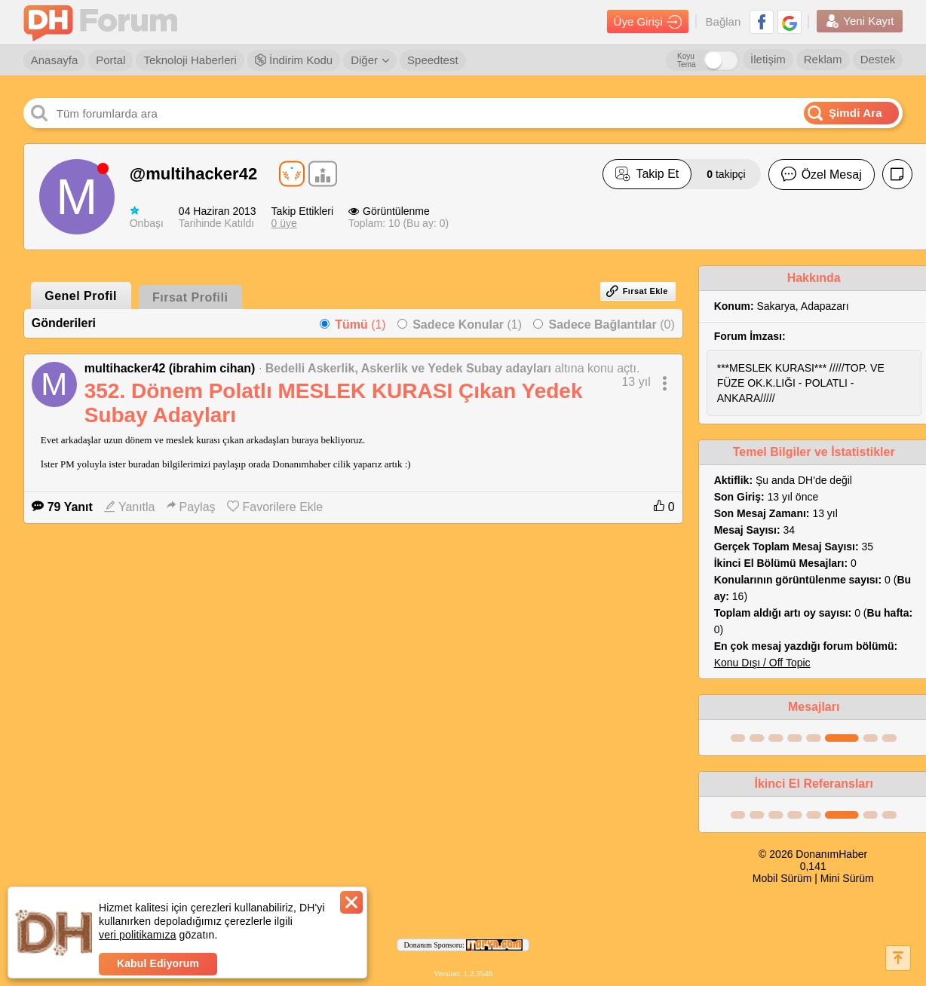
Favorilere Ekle (275, 507)
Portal (110, 60)
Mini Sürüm (847, 878)
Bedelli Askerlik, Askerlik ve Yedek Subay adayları (408, 368)
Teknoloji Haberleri (189, 60)
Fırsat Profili (190, 297)
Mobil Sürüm (782, 878)
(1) (360, 324)
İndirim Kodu (294, 60)
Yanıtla (129, 507)
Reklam (823, 59)
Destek (878, 59)
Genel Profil (80, 295)
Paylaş (191, 507)
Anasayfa (54, 60)
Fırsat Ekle (636, 291)
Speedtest (432, 60)
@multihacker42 (193, 173)
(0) (612, 324)
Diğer (370, 60)
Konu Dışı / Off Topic (762, 663)
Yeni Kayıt (860, 21)
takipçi (726, 174)
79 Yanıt (62, 507)
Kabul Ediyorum (158, 963)
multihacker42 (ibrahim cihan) (170, 368)
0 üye (284, 223)
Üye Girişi (648, 21)
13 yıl (635, 381)
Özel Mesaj (821, 174)
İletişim (768, 59)
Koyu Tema (686, 60)
